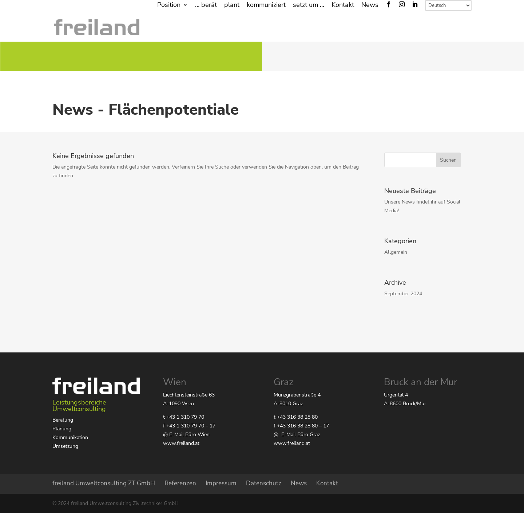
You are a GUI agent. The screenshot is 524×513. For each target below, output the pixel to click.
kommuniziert (266, 5)
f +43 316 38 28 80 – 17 (301, 425)
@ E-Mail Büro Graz (297, 434)
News (369, 5)
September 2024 (403, 293)
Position (168, 5)
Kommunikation (70, 437)
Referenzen (180, 483)
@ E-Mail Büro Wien (186, 434)
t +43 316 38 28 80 (296, 417)
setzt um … (308, 5)
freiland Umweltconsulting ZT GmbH (103, 483)
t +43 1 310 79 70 (183, 417)
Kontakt (343, 5)
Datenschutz (263, 483)
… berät (206, 5)
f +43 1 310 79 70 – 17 (189, 425)
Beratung (62, 420)
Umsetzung (65, 446)
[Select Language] (448, 5)
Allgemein (395, 252)
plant (231, 5)
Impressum (221, 483)
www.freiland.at (181, 443)
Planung (61, 428)
